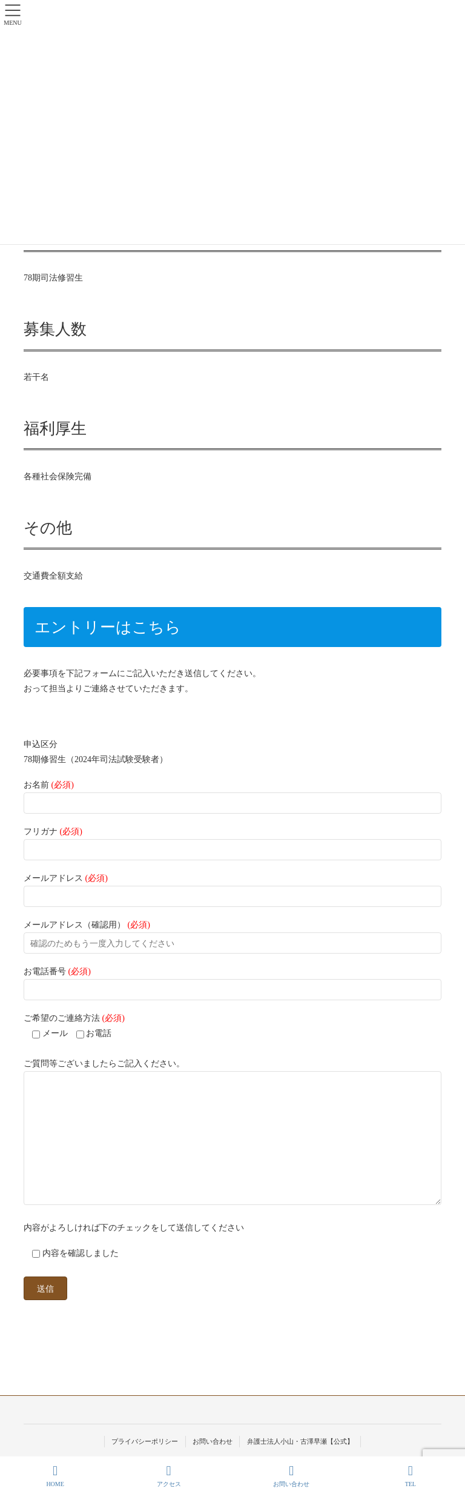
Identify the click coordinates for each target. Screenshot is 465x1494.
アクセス (169, 1475)
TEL (410, 1475)
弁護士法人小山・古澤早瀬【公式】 (300, 1441)
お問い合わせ (212, 1441)
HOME (55, 1475)
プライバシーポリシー (144, 1441)
